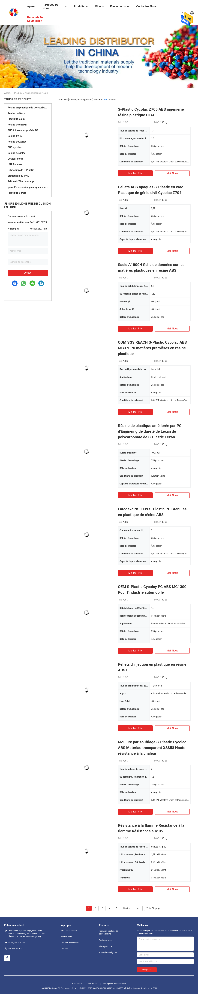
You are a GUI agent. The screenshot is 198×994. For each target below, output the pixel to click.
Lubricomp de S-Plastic (21, 170)
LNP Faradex (15, 164)
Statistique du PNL (18, 175)
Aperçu (7, 93)
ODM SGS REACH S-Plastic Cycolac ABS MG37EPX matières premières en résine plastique (152, 348)
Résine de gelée (17, 153)
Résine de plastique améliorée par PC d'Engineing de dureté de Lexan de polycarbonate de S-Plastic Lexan (150, 431)
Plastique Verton (17, 192)
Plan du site (77, 984)
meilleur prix (135, 173)
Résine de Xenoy (17, 141)
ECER (155, 988)
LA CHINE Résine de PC (50, 988)
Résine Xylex (15, 135)
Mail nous (172, 173)
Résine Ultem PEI (17, 124)
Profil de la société (69, 931)
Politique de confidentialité (114, 984)
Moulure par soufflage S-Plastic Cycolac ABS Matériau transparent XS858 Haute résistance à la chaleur (152, 748)
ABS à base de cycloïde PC (23, 130)
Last (138, 908)
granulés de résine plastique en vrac (28, 187)
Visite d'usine (66, 937)
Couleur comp (15, 158)
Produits (18, 93)
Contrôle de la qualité (70, 943)
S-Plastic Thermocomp (21, 181)
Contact (28, 272)
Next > (126, 908)
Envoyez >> (146, 970)
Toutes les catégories (108, 952)
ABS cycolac (15, 147)
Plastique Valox (16, 118)
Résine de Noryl (16, 113)
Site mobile (93, 984)
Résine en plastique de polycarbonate (28, 107)
